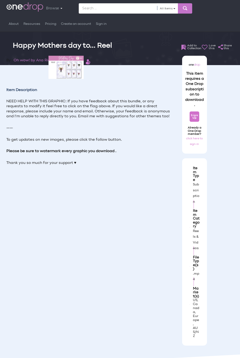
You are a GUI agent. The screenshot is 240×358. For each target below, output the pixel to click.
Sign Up (194, 116)
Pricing (50, 24)
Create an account (76, 24)
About (14, 24)
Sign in (101, 24)
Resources (31, 24)
